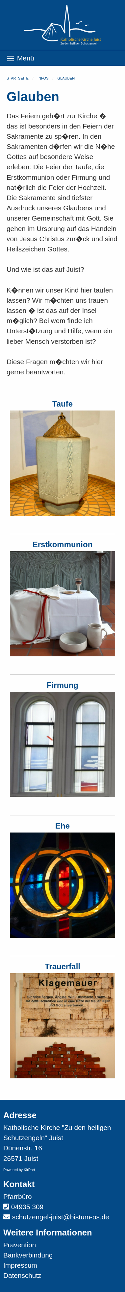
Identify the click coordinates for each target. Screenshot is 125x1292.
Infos (43, 78)
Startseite (18, 78)
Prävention (19, 1245)
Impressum (20, 1265)
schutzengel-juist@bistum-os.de (60, 1217)
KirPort (29, 1170)
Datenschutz (22, 1275)
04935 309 (27, 1206)
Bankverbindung (28, 1255)
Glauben (66, 78)
